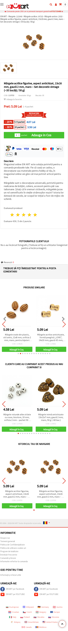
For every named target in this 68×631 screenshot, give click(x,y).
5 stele (35, 215)
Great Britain (31, 622)
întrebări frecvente (8, 554)
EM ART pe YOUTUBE (12, 594)
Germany (43, 607)
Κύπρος (15, 622)
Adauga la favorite (13, 99)
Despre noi (5, 538)
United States (50, 622)
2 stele (18, 215)
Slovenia (53, 617)
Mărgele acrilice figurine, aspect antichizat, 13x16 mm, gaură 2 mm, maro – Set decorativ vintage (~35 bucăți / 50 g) (17, 494)
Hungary (41, 612)
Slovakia (39, 617)
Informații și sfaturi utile (10, 575)
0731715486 (56, 11)
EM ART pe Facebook (12, 589)
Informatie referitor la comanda (14, 561)
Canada (27, 627)
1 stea (12, 215)
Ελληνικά (28, 607)
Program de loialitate (9, 551)
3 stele (24, 215)
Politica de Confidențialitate (12, 544)
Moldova (41, 627)
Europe (55, 612)
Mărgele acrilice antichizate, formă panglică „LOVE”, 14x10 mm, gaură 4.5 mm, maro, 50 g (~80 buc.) (50, 337)
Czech (27, 612)
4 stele (29, 215)
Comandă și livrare (8, 558)
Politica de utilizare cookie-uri (13, 548)
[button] (18, 353)
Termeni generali (7, 541)
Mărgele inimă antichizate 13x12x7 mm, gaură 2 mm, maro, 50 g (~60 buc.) (51, 417)
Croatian (13, 612)
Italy (12, 617)
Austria (57, 607)
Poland (25, 617)
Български (12, 607)
